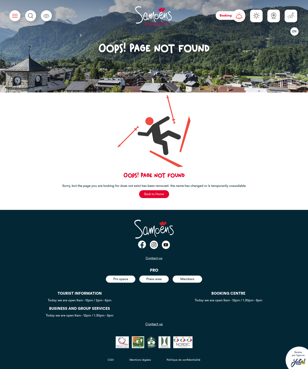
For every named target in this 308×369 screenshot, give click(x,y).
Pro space (120, 279)
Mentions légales (140, 360)
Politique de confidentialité (183, 360)
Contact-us (154, 258)
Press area (154, 279)
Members (187, 279)
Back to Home (154, 194)
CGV (111, 360)
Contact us (154, 324)
